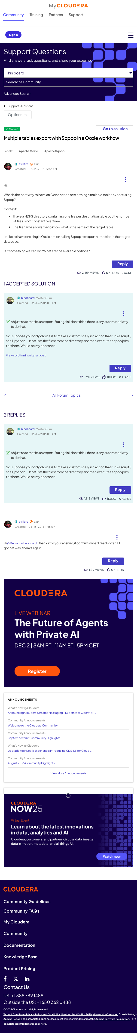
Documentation (19, 945)
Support (76, 14)
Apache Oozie (28, 151)
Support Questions (20, 106)
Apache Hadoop (12, 1019)
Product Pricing (19, 968)
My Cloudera (16, 921)
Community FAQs (21, 910)
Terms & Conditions (14, 1014)
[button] (125, 178)
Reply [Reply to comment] (120, 367)
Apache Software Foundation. (112, 1019)
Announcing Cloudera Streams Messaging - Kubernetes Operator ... (52, 712)
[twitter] (15, 978)
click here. (41, 1023)
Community (13, 14)
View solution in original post (26, 355)
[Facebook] (5, 978)
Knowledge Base (20, 956)
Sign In (13, 35)
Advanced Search (17, 93)
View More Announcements (68, 773)
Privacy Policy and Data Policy (43, 1014)
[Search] (68, 82)
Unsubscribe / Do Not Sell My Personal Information (89, 1014)
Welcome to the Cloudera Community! (33, 725)
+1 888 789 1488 (27, 995)
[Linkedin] (27, 978)
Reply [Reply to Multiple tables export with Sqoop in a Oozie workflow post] (122, 263)
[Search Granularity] (68, 73)
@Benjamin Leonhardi (22, 543)
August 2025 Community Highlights (31, 763)
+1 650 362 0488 (54, 1002)
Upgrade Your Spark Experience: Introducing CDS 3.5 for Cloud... (49, 750)
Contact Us (16, 987)
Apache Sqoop (54, 151)
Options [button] (15, 114)
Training (36, 14)
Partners (56, 14)
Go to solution (115, 128)
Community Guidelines (26, 901)
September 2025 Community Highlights (34, 738)
